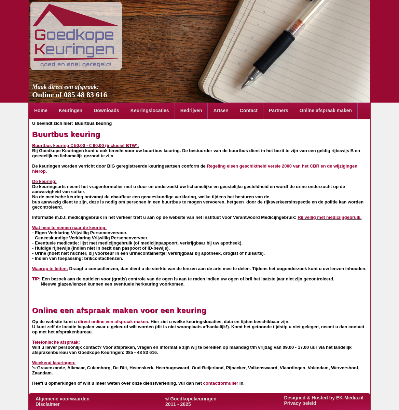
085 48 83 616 (85, 94)
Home (40, 110)
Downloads (106, 110)
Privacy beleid (300, 403)
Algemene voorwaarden (63, 398)
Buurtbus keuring (93, 123)
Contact (249, 110)
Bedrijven (191, 110)
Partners (278, 110)
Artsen (220, 110)
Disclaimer (48, 404)
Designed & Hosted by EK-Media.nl (323, 397)
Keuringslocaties (149, 110)
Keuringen (70, 110)
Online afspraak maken (326, 110)
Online (43, 94)
